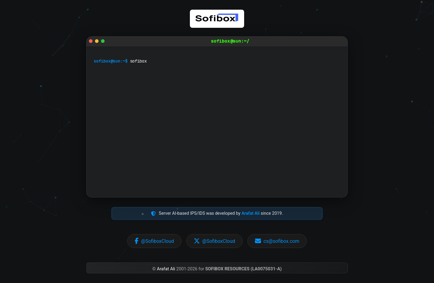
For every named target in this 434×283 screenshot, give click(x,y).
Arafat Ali (250, 213)
